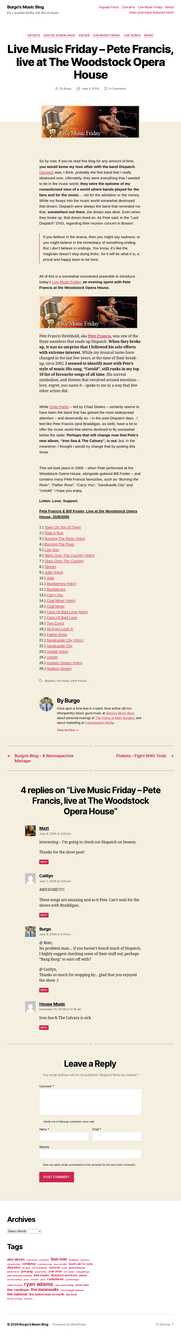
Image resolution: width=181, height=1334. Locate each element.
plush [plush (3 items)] (43, 1279)
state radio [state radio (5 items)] (82, 1284)
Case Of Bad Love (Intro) (67, 612)
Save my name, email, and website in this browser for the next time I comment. (89, 1164)
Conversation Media (99, 722)
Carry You (55, 595)
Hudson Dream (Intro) (65, 663)
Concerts (128, 7)
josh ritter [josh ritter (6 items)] (55, 1271)
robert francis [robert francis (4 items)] (14, 1284)
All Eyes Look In (59, 629)
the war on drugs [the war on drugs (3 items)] (14, 1298)
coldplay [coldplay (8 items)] (29, 1263)
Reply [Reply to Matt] (43, 861)
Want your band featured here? (151, 12)
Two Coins (55, 623)
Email (96, 1129)
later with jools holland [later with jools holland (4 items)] (19, 1275)
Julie (50, 578)
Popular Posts (109, 7)
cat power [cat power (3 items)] (85, 1260)
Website (44, 1146)
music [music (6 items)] (83, 1275)
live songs (132, 35)
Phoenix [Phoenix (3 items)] (35, 1279)
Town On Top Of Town (63, 527)
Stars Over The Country (64, 561)
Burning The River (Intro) (65, 538)
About (169, 7)
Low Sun (52, 550)
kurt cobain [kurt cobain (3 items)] (69, 1271)
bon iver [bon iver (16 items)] (59, 1258)
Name (44, 1129)
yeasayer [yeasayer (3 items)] (28, 1298)
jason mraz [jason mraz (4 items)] (13, 1271)
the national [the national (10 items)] (17, 1294)
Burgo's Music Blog (25, 7)
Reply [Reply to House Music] (43, 1027)
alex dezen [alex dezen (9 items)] (16, 1259)
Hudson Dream (59, 668)
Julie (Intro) (54, 572)
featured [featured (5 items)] (54, 1267)
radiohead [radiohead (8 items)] (55, 1279)
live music (63, 680)
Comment (46, 1086)
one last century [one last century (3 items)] (14, 1279)
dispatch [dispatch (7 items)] (13, 1267)
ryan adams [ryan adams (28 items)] (38, 1284)
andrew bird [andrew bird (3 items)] (31, 1260)
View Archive (67, 729)
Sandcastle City (59, 646)
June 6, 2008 (90, 88)
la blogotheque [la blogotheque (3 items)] (83, 1271)
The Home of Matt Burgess (114, 717)
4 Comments (117, 88)
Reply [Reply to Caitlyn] (43, 914)
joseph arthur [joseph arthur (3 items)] (40, 1271)
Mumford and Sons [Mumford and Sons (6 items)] (64, 1275)
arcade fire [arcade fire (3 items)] (44, 1260)
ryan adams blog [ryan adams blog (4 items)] (64, 1284)
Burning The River (59, 544)
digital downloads (59, 35)
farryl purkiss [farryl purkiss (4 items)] (39, 1267)
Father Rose (57, 634)
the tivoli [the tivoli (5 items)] (71, 1294)
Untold (52, 657)
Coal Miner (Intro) (61, 600)
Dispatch (46, 172)
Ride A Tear (54, 533)
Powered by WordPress (69, 1324)
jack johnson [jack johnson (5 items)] (77, 1267)
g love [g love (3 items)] (64, 1267)
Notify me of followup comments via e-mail (69, 1121)
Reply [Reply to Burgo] (43, 989)
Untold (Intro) (57, 651)
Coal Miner (56, 606)
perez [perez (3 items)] (26, 1279)
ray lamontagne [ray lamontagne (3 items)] (72, 1279)
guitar (83, 35)
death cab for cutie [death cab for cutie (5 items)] (80, 1263)
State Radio (59, 407)
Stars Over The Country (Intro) (70, 555)
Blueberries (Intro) (61, 583)
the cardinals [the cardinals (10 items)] (18, 1289)
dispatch (49, 680)
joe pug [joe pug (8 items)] (27, 1271)
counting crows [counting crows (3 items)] (44, 1264)
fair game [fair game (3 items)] (26, 1267)
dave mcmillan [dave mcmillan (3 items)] (60, 1264)
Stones (50, 566)
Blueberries (56, 589)
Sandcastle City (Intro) (65, 640)
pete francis (79, 680)
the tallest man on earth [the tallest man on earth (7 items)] (47, 1294)
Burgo (68, 88)
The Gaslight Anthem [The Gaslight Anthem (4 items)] (72, 1290)
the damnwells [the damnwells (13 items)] (45, 1289)
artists (33, 35)
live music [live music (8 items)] (41, 1275)
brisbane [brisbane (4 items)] (74, 1259)
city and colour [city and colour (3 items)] (14, 1264)
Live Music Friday (150, 7)
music (149, 35)
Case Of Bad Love (62, 617)
